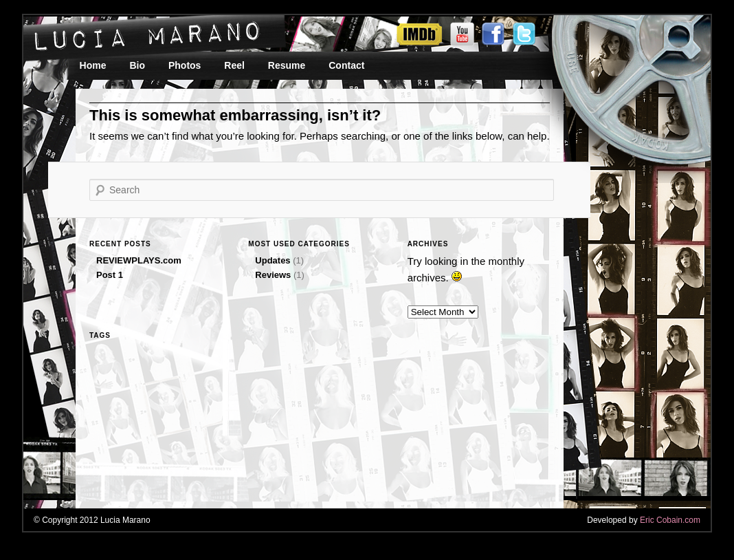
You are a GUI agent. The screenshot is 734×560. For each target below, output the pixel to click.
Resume (286, 65)
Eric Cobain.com (670, 520)
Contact (346, 65)
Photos (184, 65)
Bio (137, 65)
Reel (234, 65)
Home (93, 65)
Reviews (273, 275)
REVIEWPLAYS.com (138, 260)
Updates (272, 260)
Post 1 (109, 275)
